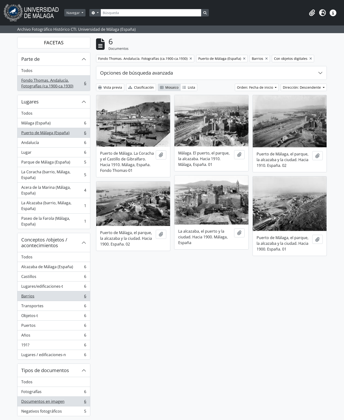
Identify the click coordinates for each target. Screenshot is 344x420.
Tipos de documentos (45, 370)
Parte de (30, 59)
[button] (312, 13)
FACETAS (54, 42)
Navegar (73, 12)
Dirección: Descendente (302, 87)
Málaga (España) (53, 124)
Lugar (53, 153)
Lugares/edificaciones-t (53, 287)
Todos (26, 70)
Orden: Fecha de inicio (255, 87)
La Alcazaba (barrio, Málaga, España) (53, 205)
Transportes (53, 307)
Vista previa (110, 87)
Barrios (53, 297)
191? (53, 346)
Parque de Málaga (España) (53, 163)
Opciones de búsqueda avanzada (136, 73)
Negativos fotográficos (53, 412)
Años (53, 336)
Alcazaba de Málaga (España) (53, 268)
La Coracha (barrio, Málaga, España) (53, 174)
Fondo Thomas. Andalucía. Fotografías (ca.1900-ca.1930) (53, 83)
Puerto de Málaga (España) (53, 134)
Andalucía (53, 144)
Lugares (30, 101)
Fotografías (53, 393)
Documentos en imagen (53, 402)
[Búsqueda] (151, 12)
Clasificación (141, 87)
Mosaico (169, 87)
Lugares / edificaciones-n (53, 355)
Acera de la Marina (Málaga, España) (53, 190)
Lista (189, 87)
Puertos (53, 326)
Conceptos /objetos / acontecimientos (44, 242)
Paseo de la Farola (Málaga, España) (53, 221)
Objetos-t (53, 317)
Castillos (53, 278)
